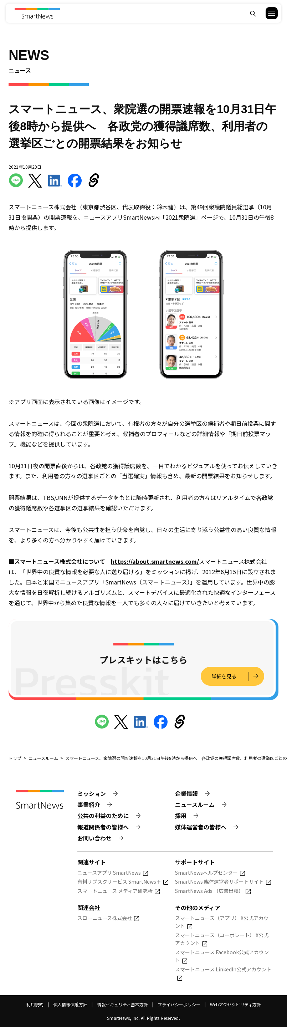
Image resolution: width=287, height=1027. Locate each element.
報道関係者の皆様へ (103, 827)
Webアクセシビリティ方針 (235, 1004)
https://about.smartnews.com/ (155, 561)
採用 (180, 815)
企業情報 (186, 793)
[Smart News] (37, 13)
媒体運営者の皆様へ (200, 827)
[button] (267, 13)
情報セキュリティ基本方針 (122, 1004)
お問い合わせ (94, 838)
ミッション (91, 793)
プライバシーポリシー (179, 1004)
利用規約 (34, 1004)
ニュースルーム (195, 804)
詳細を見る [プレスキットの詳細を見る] (222, 676)
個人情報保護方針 (70, 1004)
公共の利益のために (103, 815)
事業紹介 (88, 804)
